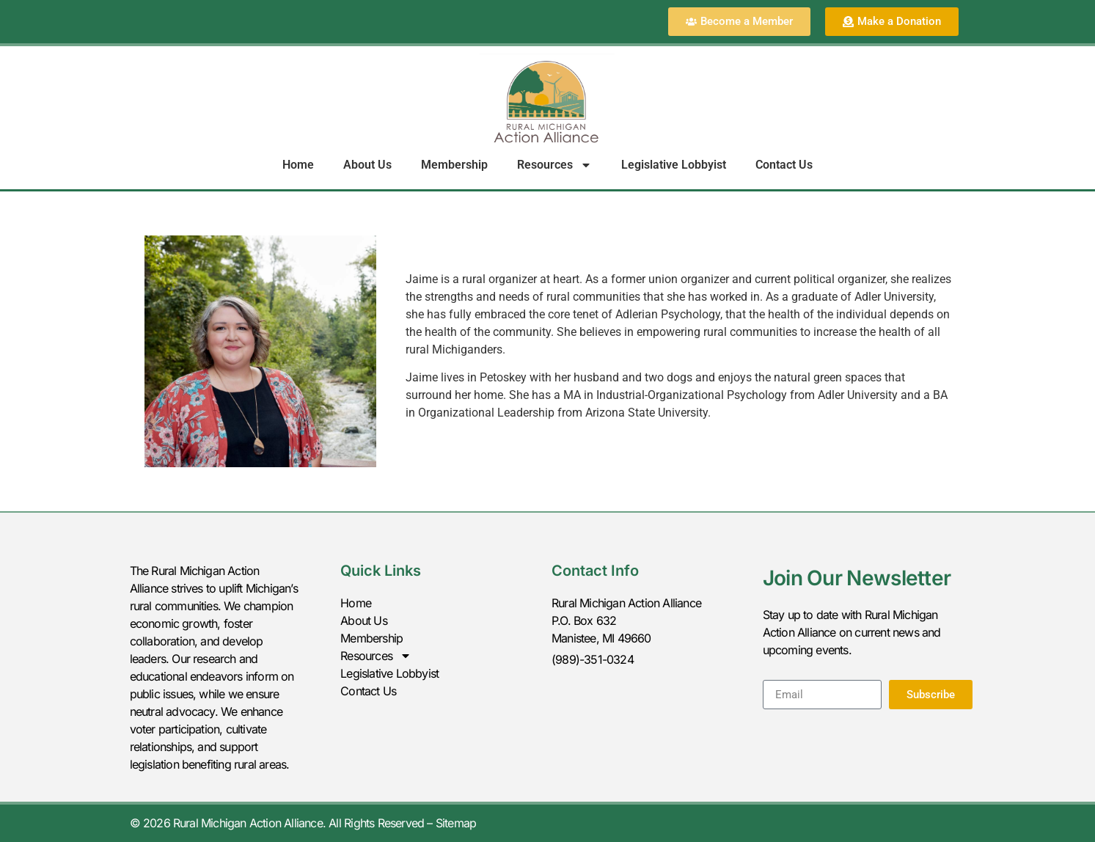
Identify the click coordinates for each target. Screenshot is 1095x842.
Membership (454, 165)
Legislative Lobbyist (673, 165)
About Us (367, 165)
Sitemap (456, 823)
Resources (554, 165)
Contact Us (784, 165)
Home (298, 165)
